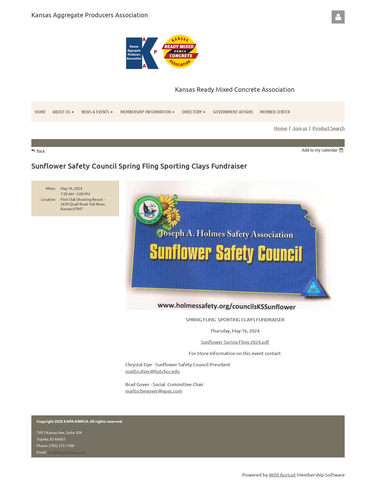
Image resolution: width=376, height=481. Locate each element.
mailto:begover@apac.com (153, 390)
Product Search (329, 128)
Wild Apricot (282, 474)
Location (48, 199)
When (50, 188)
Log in (338, 17)
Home (280, 128)
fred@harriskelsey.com (67, 452)
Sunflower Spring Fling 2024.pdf (235, 342)
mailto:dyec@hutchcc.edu (152, 371)
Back (41, 150)
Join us (299, 128)
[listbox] (323, 150)
